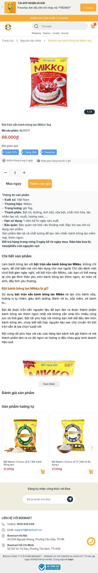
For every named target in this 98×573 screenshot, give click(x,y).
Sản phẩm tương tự (18, 406)
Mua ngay (13, 183)
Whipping (36, 33)
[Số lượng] (15, 173)
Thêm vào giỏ (40, 183)
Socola (64, 33)
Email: (24, 529)
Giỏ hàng (93, 25)
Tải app (88, 7)
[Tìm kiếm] (36, 26)
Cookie (56, 33)
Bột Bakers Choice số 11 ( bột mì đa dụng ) (71, 463)
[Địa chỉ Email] (49, 499)
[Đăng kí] (70, 499)
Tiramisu (47, 33)
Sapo (71, 559)
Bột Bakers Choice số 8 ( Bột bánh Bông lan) (23, 463)
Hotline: (20, 524)
